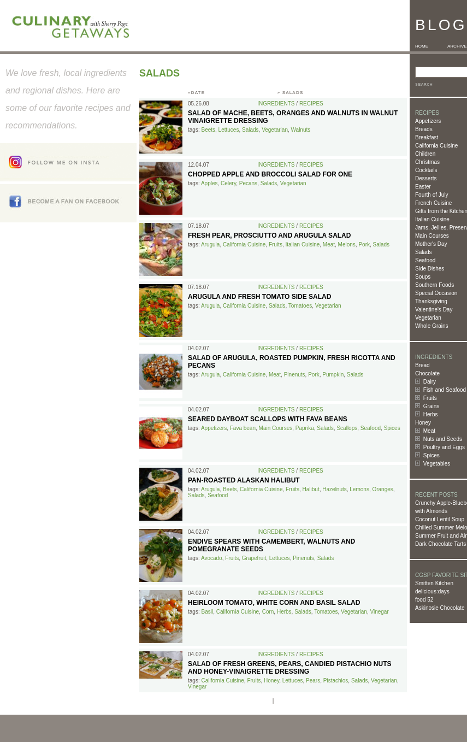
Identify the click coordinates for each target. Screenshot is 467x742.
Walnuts (301, 130)
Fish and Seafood (444, 390)
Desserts (425, 178)
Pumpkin (333, 375)
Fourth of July (431, 195)
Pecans (248, 183)
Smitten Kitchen (434, 583)
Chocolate (427, 373)
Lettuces (228, 130)
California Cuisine (436, 146)
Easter (423, 187)
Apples (209, 183)
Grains (431, 406)
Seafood (425, 260)
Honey (423, 423)
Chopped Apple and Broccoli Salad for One (270, 174)
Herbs (430, 414)
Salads (423, 252)
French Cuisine (433, 203)
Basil (207, 612)
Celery (228, 183)
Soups (422, 277)
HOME (421, 46)
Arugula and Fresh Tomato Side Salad (259, 297)
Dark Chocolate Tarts (440, 544)
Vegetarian (428, 318)
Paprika (304, 428)
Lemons (359, 489)
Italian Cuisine (432, 219)
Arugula (210, 245)
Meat (429, 431)
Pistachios (335, 681)
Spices (431, 455)
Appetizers (428, 121)
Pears (313, 681)
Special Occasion (436, 293)
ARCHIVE (457, 46)
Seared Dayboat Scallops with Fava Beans (267, 419)
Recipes (311, 104)
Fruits (430, 398)
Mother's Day (431, 244)
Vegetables (437, 464)
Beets (208, 130)
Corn (268, 612)
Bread (422, 365)
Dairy (429, 382)
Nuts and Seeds (442, 439)
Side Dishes (429, 269)
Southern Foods (434, 285)
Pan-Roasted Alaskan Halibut (244, 480)
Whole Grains (431, 326)
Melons (347, 245)
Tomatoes (300, 306)
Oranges (382, 489)
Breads (424, 129)
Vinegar (379, 612)
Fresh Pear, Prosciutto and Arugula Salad (269, 235)
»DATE (196, 92)
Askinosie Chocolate (440, 608)
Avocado (211, 558)
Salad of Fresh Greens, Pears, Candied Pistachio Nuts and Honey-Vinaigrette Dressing (289, 667)
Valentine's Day (433, 310)
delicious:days (432, 591)
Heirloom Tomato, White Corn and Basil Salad (274, 602)
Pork (364, 245)
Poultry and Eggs (444, 447)
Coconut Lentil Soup (439, 519)
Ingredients (275, 104)
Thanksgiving (431, 301)
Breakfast (426, 137)
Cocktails (426, 170)
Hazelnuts (334, 489)
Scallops (346, 428)
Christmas (427, 162)
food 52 (424, 600)
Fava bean (243, 428)
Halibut (311, 489)
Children (425, 154)
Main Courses (432, 236)
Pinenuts (294, 375)
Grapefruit (254, 558)
